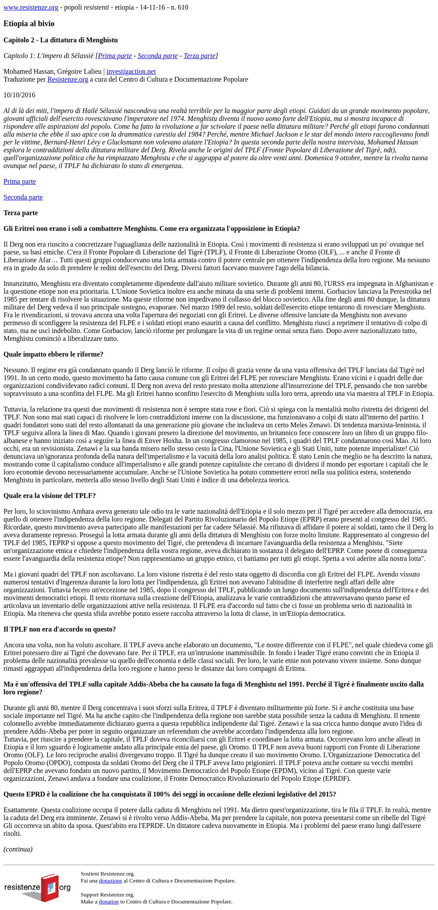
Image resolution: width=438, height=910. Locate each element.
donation (109, 901)
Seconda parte (158, 55)
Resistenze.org (68, 79)
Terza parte (200, 55)
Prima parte (115, 55)
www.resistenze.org (30, 7)
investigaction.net (131, 71)
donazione (110, 880)
